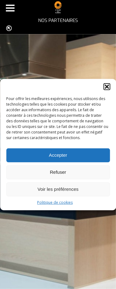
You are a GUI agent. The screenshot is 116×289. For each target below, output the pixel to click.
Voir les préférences (58, 189)
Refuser (58, 172)
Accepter (58, 155)
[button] (107, 86)
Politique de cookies (55, 202)
